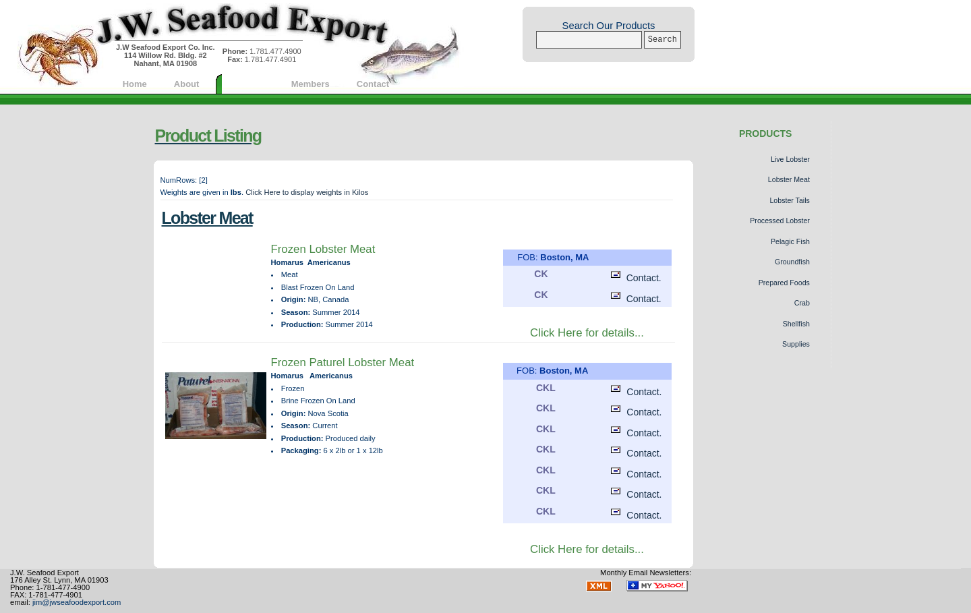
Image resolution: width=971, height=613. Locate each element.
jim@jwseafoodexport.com (76, 602)
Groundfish (792, 262)
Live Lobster (790, 159)
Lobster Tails (789, 200)
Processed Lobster (780, 220)
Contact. (634, 277)
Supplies (796, 344)
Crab (802, 303)
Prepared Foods (784, 283)
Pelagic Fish (790, 241)
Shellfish (796, 324)
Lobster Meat (789, 179)
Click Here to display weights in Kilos (306, 192)
